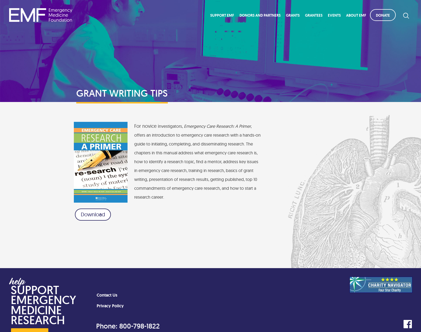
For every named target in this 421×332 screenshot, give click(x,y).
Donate (383, 15)
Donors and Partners (260, 15)
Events (334, 15)
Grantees (313, 15)
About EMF (356, 15)
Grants (293, 15)
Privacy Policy (110, 306)
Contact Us (107, 295)
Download (93, 214)
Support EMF (222, 15)
